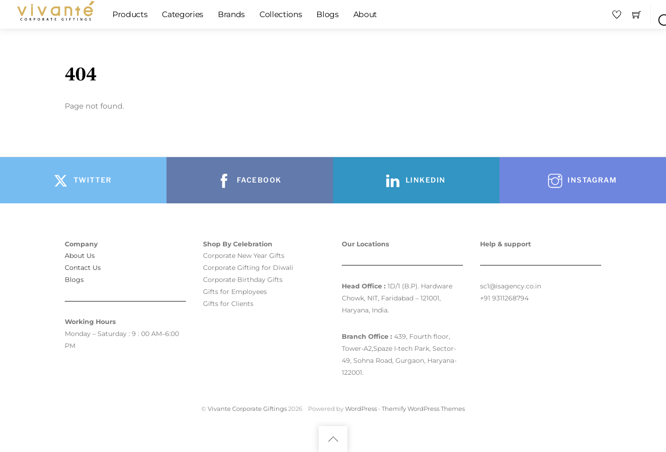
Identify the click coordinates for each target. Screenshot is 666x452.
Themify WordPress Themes (423, 408)
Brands (231, 14)
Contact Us (83, 267)
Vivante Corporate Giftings (247, 408)
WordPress (361, 408)
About (365, 14)
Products (129, 14)
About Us (80, 255)
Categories (182, 14)
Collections (280, 14)
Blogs (327, 14)
